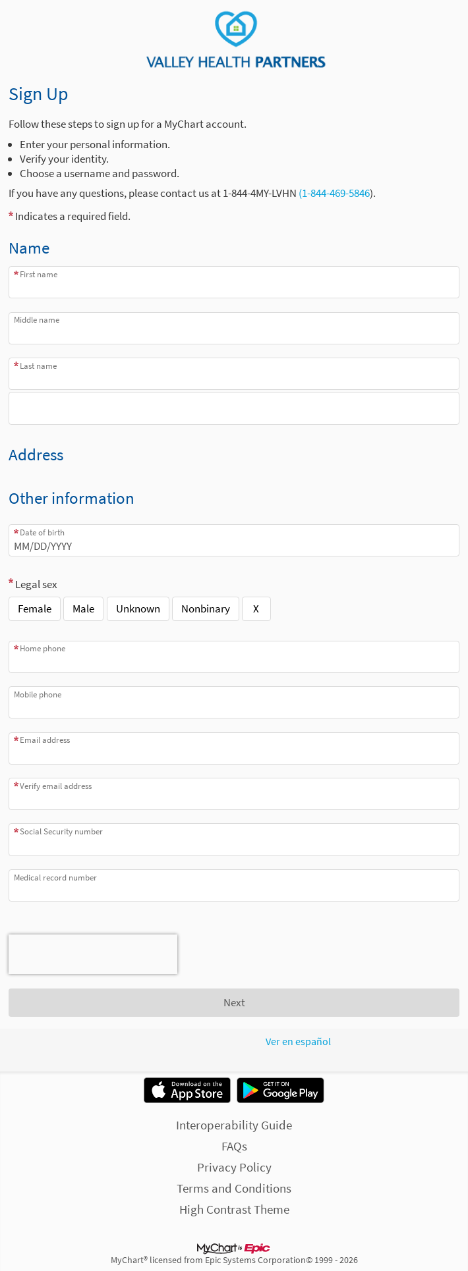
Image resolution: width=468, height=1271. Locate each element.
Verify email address (56, 786)
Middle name (36, 319)
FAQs (234, 1146)
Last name (38, 365)
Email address (45, 739)
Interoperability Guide (234, 1125)
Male (83, 608)
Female (34, 608)
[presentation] (93, 954)
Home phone (42, 648)
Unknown (138, 608)
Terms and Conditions (234, 1188)
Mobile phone (37, 694)
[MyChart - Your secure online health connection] (234, 40)
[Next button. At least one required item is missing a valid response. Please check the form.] (234, 1002)
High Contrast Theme (234, 1209)
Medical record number (55, 877)
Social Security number (61, 831)
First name (38, 274)
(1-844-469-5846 (333, 193)
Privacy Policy (234, 1167)
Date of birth (42, 532)
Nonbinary (205, 608)
